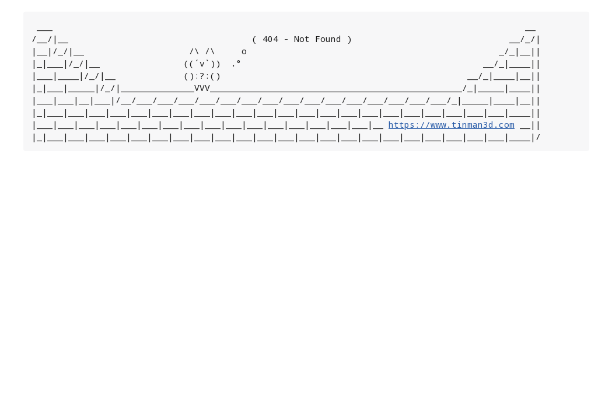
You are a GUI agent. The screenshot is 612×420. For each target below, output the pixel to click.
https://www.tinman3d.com (452, 124)
